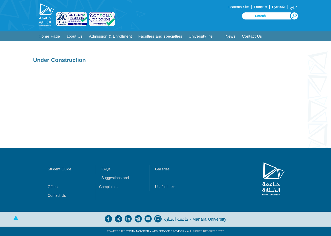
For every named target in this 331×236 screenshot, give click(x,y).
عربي (293, 7)
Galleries (162, 169)
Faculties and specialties (160, 36)
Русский (278, 7)
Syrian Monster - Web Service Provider (155, 231)
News (230, 36)
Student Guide (59, 169)
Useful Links (165, 186)
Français (260, 7)
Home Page (49, 36)
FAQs (106, 169)
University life (201, 36)
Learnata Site (238, 7)
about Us (74, 36)
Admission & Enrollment (110, 36)
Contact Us (252, 36)
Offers (52, 186)
